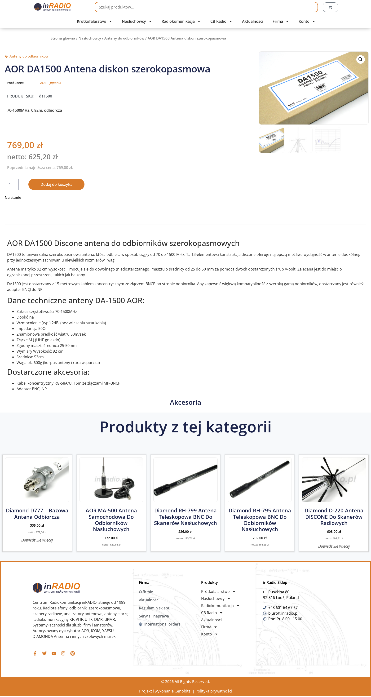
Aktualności (252, 21)
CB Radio (221, 21)
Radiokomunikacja (181, 21)
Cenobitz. (183, 691)
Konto (307, 21)
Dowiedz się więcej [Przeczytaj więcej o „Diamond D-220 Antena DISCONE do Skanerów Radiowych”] (334, 546)
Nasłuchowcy (137, 21)
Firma (281, 21)
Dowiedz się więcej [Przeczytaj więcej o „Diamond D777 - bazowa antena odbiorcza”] (37, 539)
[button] (360, 59)
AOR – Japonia (50, 82)
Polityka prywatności (213, 691)
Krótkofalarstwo (94, 21)
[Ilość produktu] (11, 184)
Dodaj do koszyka (56, 184)
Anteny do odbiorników (124, 38)
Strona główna (63, 38)
